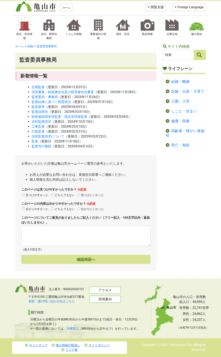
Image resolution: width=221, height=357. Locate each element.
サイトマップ (36, 345)
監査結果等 (40, 112)
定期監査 (38, 87)
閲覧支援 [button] (157, 7)
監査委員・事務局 (45, 97)
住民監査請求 (41, 122)
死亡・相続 (180, 145)
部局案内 (105, 299)
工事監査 (38, 126)
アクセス (105, 290)
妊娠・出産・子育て (187, 91)
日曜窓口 (73, 328)
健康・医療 (180, 121)
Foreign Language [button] (191, 7)
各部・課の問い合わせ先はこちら (51, 301)
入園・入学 (180, 101)
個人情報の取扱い (66, 345)
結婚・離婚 (180, 82)
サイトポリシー (97, 345)
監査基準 (38, 107)
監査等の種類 (41, 146)
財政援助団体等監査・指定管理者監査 (59, 117)
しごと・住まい (184, 111)
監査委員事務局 (47, 46)
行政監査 (38, 131)
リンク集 (69, 350)
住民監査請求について (48, 136)
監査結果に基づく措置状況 (51, 102)
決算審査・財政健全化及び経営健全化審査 (63, 92)
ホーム (66, 7)
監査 (35, 141)
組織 (30, 46)
